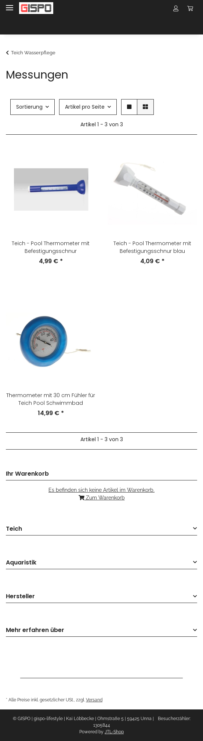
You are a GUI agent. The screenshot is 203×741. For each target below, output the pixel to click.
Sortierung (29, 106)
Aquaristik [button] (21, 563)
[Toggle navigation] (9, 4)
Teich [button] (14, 529)
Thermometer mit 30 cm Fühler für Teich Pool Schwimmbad (50, 399)
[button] (176, 8)
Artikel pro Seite (85, 106)
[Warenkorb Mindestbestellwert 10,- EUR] (190, 8)
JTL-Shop (114, 731)
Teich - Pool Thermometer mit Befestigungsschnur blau (152, 247)
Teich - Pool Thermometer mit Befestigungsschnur (51, 247)
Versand (94, 699)
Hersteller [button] (20, 596)
